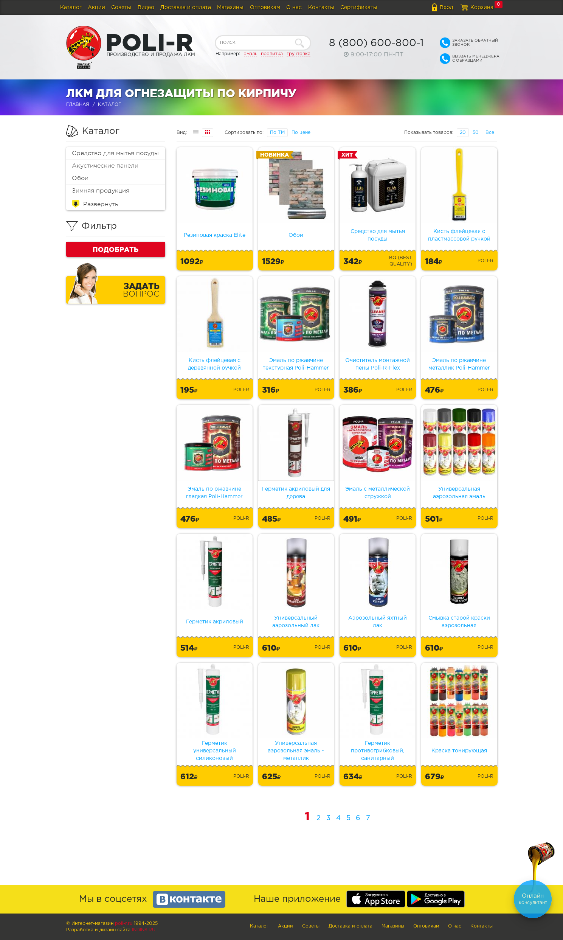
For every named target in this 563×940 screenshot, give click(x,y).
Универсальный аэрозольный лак (295, 622)
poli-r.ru (123, 923)
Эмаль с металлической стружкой (377, 493)
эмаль (250, 54)
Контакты (321, 7)
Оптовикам (265, 7)
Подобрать (115, 249)
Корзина (481, 7)
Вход (446, 7)
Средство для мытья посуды (115, 153)
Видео (146, 7)
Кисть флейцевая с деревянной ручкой (214, 364)
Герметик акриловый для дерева (296, 493)
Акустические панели (105, 165)
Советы (121, 7)
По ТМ (277, 133)
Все (489, 133)
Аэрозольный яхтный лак (377, 622)
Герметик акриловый (214, 622)
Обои (80, 178)
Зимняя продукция (100, 190)
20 (463, 133)
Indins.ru (143, 930)
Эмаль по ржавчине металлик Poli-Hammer (459, 364)
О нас (294, 7)
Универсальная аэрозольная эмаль (459, 493)
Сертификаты (358, 7)
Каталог (71, 7)
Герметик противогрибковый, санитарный (377, 751)
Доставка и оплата (185, 7)
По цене (301, 133)
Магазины (230, 7)
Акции (96, 7)
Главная (77, 105)
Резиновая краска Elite (214, 235)
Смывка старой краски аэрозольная (459, 622)
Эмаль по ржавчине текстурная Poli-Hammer (296, 364)
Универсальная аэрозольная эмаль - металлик (296, 751)
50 (476, 133)
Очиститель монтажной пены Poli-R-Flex (377, 364)
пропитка (272, 54)
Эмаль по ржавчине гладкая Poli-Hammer (214, 493)
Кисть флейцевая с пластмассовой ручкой (459, 235)
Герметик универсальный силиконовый (214, 751)
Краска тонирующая (459, 751)
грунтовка (298, 54)
